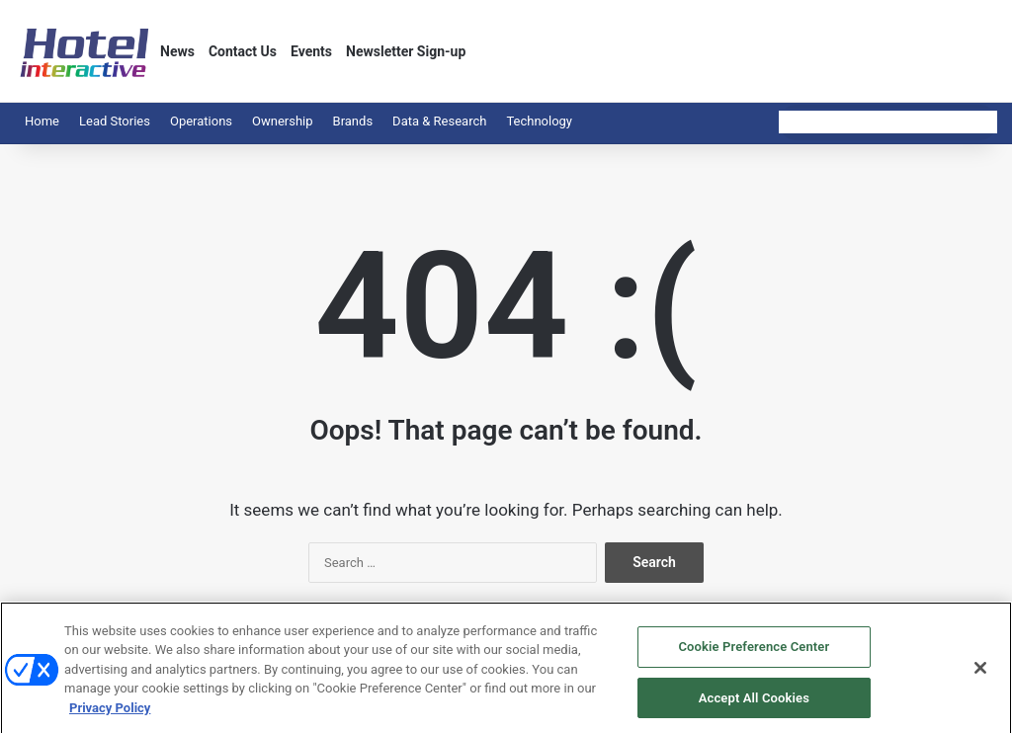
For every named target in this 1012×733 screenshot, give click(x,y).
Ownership (282, 121)
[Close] (980, 673)
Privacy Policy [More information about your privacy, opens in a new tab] (109, 713)
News (177, 51)
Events (311, 51)
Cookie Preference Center (753, 652)
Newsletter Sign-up (405, 51)
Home (42, 121)
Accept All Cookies (754, 703)
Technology (539, 121)
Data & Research (439, 121)
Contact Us (243, 51)
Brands (353, 121)
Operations (201, 121)
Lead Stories (114, 121)
